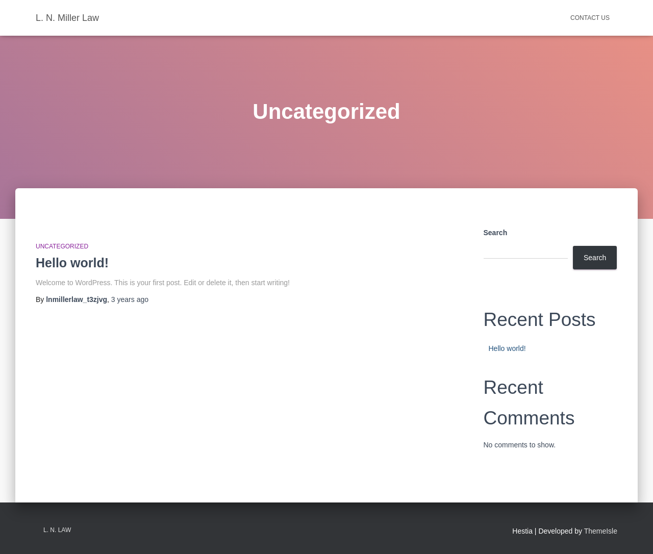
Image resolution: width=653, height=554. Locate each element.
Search (496, 233)
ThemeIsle (600, 531)
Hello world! (72, 263)
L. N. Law (57, 530)
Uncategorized (62, 246)
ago (129, 299)
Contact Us (590, 17)
